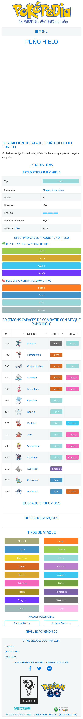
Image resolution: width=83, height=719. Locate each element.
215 (7, 343)
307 (7, 377)
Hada (61, 608)
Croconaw (32, 480)
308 (7, 388)
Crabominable (35, 366)
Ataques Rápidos (22, 623)
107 (7, 354)
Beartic (31, 411)
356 (7, 468)
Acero (41, 309)
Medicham (33, 388)
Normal (22, 540)
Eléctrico (22, 557)
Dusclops (32, 468)
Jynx (29, 434)
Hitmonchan (34, 354)
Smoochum (33, 445)
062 (7, 491)
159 (7, 480)
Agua (41, 295)
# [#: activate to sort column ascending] (6, 333)
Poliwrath (32, 491)
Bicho (61, 583)
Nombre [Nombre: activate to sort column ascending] (32, 333)
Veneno (61, 566)
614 (7, 411)
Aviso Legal (10, 656)
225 (7, 423)
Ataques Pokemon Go (41, 616)
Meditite (32, 377)
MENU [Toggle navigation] (41, 31)
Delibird (31, 423)
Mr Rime (32, 457)
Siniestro (56, 343)
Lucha (56, 354)
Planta (41, 250)
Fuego (41, 287)
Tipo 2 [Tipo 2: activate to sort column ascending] (71, 333)
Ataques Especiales (53, 189)
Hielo (60, 181)
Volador (41, 265)
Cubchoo (32, 400)
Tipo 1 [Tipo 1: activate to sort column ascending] (54, 333)
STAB (17, 228)
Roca (22, 591)
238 (7, 445)
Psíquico (72, 377)
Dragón (42, 273)
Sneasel (31, 343)
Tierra (41, 258)
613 (7, 400)
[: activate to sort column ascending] (18, 334)
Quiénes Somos (12, 651)
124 (7, 434)
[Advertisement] (41, 92)
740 (7, 366)
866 (7, 457)
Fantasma (56, 468)
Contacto (9, 646)
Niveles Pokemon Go (41, 631)
